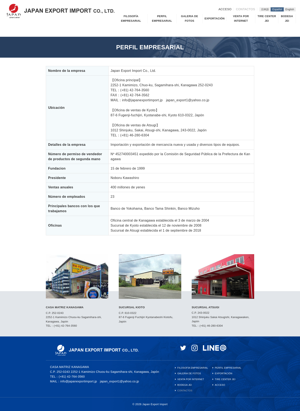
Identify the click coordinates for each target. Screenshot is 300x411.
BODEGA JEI (287, 18)
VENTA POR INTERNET (241, 18)
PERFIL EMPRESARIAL (162, 18)
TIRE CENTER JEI (267, 18)
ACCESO (225, 9)
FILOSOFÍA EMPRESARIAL (131, 18)
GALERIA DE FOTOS (189, 18)
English (289, 9)
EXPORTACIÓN (215, 18)
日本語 (265, 9)
